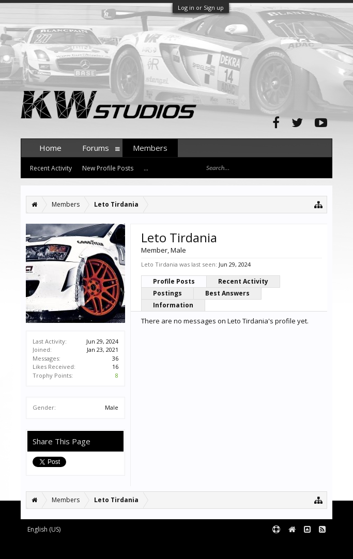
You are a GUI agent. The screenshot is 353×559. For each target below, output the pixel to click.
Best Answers (227, 293)
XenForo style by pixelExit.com (223, 547)
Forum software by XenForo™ (99, 547)
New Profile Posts (107, 168)
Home (50, 148)
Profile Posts (174, 281)
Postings (167, 293)
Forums (95, 148)
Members (150, 148)
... (146, 168)
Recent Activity (243, 281)
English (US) (43, 529)
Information (173, 305)
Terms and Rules (306, 547)
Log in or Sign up (201, 7)
